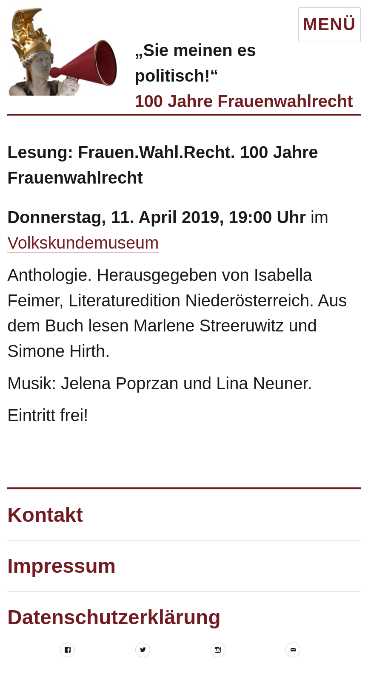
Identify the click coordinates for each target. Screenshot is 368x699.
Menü (329, 24)
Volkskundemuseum (83, 242)
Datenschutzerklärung (113, 617)
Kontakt (45, 515)
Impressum (61, 566)
